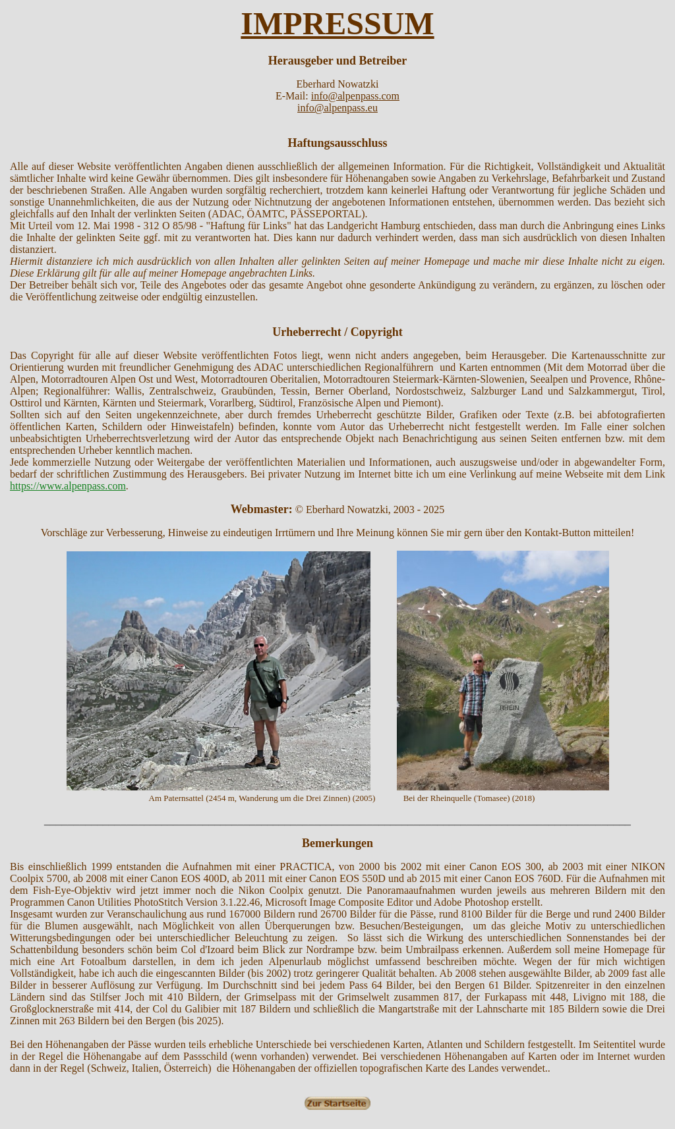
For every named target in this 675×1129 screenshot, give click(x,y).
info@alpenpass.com (355, 95)
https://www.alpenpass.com (68, 485)
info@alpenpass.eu (337, 107)
